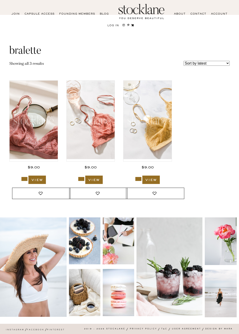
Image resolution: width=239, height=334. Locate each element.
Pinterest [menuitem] (56, 330)
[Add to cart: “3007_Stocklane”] (138, 179)
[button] (41, 193)
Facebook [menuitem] (35, 330)
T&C (164, 329)
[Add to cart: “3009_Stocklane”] (24, 179)
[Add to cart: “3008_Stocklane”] (81, 179)
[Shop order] (207, 63)
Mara (228, 329)
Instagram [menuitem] (15, 330)
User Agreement (186, 329)
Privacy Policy (143, 329)
